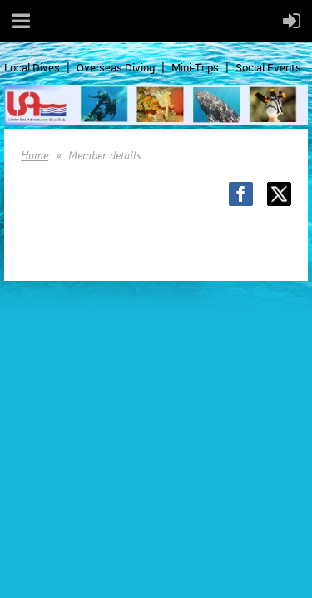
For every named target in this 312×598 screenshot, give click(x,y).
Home (34, 155)
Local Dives (32, 67)
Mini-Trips (195, 67)
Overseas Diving (116, 67)
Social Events (268, 67)
